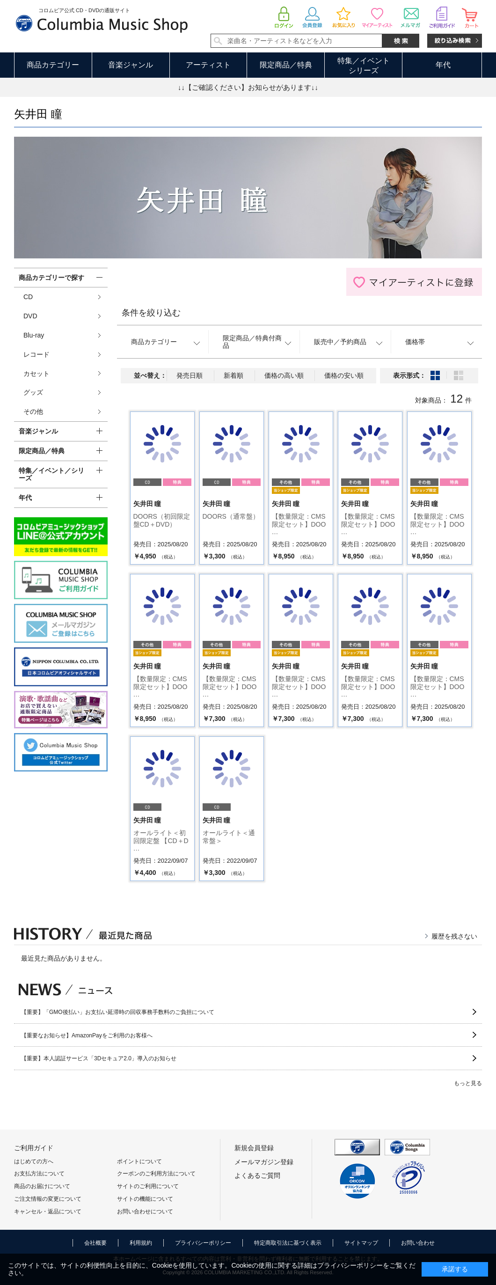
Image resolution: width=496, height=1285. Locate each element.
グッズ (33, 392)
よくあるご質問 (257, 1175)
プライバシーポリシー (203, 1243)
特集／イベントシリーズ (363, 65)
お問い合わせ (418, 1243)
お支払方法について (39, 1173)
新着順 (233, 375)
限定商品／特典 (286, 65)
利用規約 (141, 1243)
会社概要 (95, 1243)
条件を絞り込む (151, 312)
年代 (443, 65)
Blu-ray (33, 335)
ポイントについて (139, 1161)
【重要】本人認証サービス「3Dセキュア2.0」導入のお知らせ (98, 1058)
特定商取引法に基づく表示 (287, 1243)
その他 (33, 411)
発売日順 (189, 375)
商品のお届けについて (42, 1186)
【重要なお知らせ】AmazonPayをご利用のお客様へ (87, 1035)
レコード (36, 354)
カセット (36, 373)
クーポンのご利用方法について (156, 1173)
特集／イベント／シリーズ (51, 474)
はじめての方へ (33, 1161)
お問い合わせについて (145, 1211)
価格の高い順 (284, 375)
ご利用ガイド (33, 1148)
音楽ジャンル (130, 65)
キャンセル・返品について (47, 1211)
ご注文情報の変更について (47, 1199)
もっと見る (468, 1083)
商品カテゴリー (53, 65)
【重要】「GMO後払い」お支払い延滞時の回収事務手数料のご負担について (117, 1012)
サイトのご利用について (148, 1186)
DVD (30, 316)
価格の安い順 (344, 375)
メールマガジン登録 (263, 1162)
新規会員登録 (254, 1148)
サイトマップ (361, 1243)
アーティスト (208, 65)
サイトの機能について (145, 1199)
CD (28, 297)
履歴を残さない (454, 936)
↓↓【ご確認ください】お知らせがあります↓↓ (248, 87)
